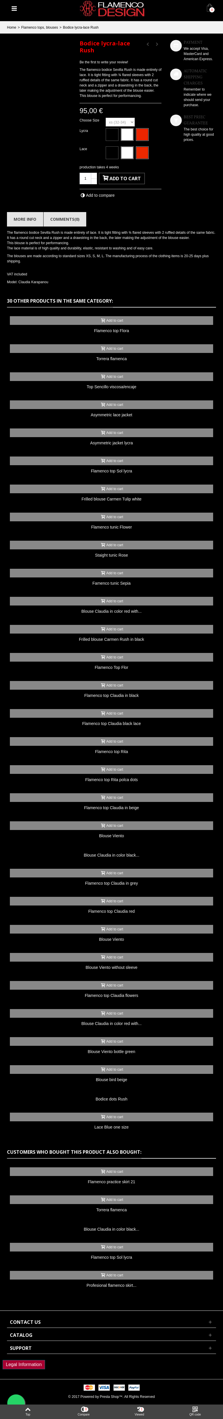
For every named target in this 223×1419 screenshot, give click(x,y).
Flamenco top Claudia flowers (111, 995)
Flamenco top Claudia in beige (111, 807)
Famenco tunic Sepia (111, 583)
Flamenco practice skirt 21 (111, 1181)
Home (11, 27)
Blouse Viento (111, 835)
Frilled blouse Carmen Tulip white (112, 499)
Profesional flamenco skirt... (111, 1285)
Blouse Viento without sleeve (112, 967)
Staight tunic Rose (111, 555)
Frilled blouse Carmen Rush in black (111, 639)
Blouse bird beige (111, 1079)
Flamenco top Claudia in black (111, 695)
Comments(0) (65, 219)
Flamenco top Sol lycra (111, 471)
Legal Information (24, 1364)
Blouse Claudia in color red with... (111, 611)
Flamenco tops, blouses (39, 27)
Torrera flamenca (111, 358)
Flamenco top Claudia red (111, 911)
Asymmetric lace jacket (111, 415)
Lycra (84, 131)
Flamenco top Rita (111, 751)
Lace (84, 149)
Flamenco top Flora (111, 330)
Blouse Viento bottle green (111, 1051)
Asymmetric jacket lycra (111, 443)
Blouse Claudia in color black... (111, 855)
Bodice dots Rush (111, 1099)
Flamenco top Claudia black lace (111, 723)
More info (25, 219)
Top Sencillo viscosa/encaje (111, 386)
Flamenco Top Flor (111, 667)
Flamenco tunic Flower (111, 527)
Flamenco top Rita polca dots (111, 779)
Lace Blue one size (111, 1127)
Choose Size (90, 120)
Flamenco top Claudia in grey (111, 883)
